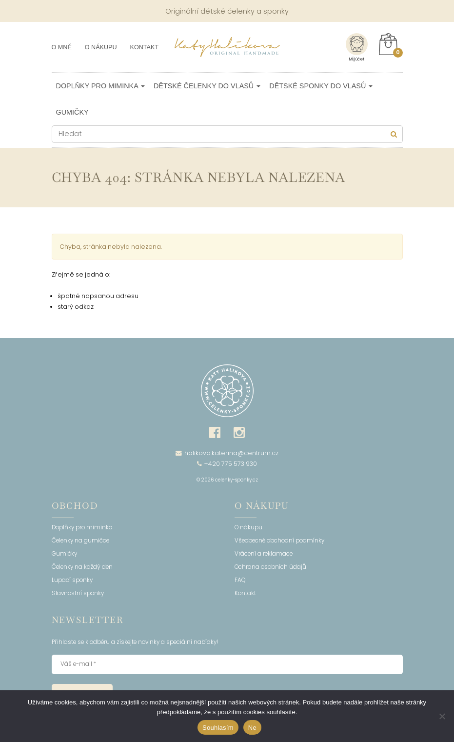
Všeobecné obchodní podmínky (279, 541)
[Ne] (442, 716)
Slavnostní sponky (78, 593)
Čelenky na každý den (82, 567)
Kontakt (144, 47)
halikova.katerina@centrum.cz (227, 453)
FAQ (240, 580)
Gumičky (72, 112)
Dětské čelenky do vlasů (207, 86)
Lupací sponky (72, 580)
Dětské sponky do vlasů (321, 86)
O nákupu (101, 47)
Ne (252, 727)
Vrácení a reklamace (264, 554)
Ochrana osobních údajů (270, 567)
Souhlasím (218, 727)
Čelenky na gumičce (80, 541)
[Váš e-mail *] (227, 665)
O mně (62, 47)
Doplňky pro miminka (100, 86)
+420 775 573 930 (227, 464)
